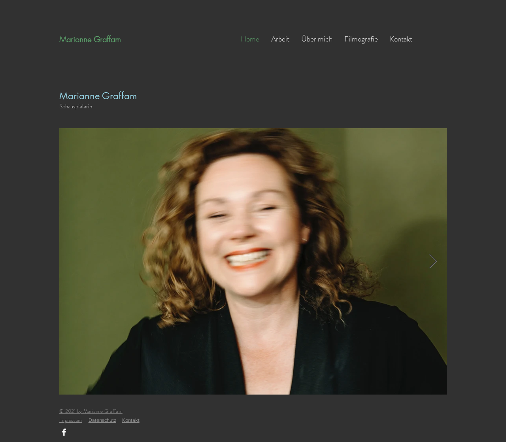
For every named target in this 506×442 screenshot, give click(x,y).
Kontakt (131, 420)
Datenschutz (102, 420)
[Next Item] (433, 261)
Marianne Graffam (90, 39)
